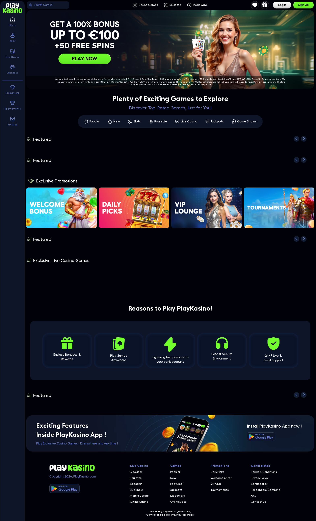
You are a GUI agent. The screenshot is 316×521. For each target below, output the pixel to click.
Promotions (220, 465)
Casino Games (148, 4)
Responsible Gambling (265, 489)
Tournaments (220, 489)
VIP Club (216, 483)
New (116, 121)
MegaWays (200, 4)
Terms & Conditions (264, 471)
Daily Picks (217, 471)
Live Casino (189, 121)
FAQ (253, 495)
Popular (94, 121)
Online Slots (178, 501)
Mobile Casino (139, 495)
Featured (176, 483)
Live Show (136, 489)
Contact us (258, 501)
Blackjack (136, 471)
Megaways (177, 495)
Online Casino (139, 501)
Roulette (175, 4)
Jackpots (217, 121)
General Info (260, 465)
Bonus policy (259, 483)
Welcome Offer (221, 477)
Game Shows (247, 121)
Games (175, 465)
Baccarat (136, 483)
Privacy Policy (259, 477)
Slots (137, 121)
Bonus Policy (196, 85)
